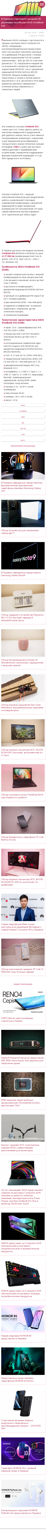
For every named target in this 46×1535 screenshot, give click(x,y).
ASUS (23, 405)
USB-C (23, 440)
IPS (23, 423)
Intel (23, 417)
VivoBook (23, 411)
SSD (23, 434)
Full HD (23, 429)
